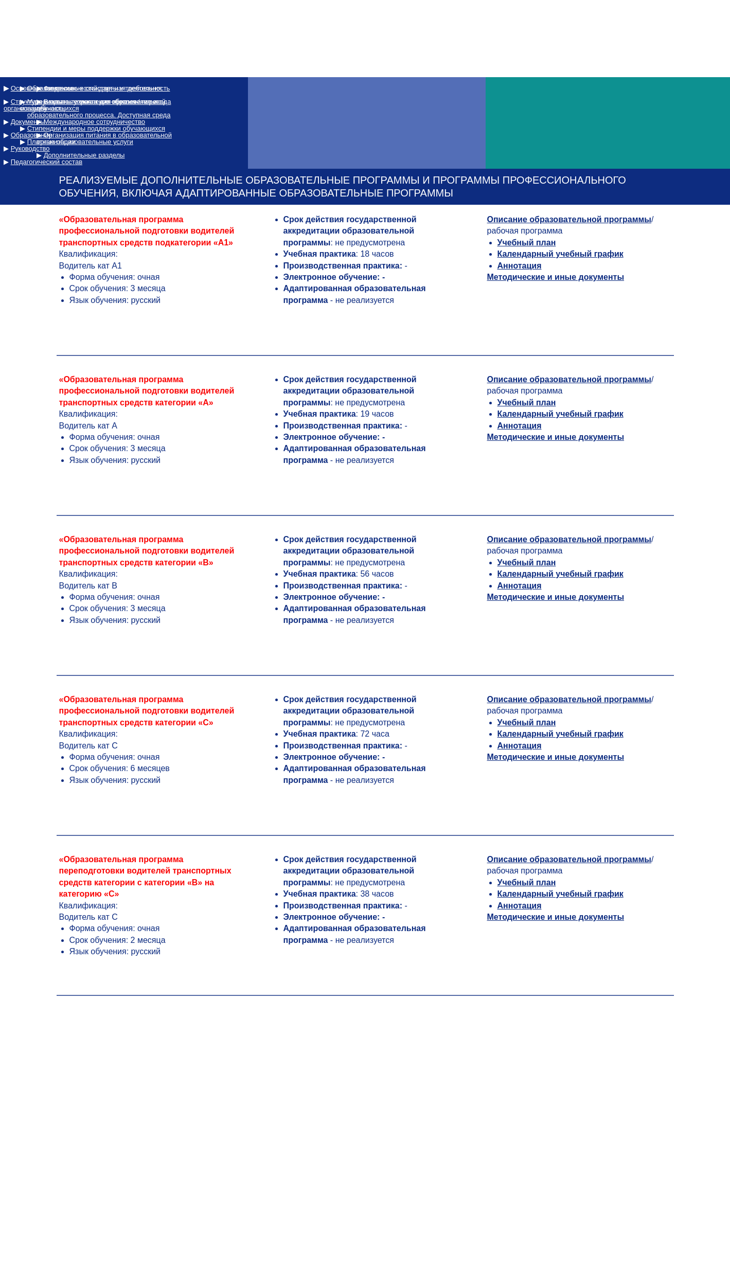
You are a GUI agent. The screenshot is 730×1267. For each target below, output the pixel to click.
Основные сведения (42, 88)
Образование (31, 135)
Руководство (30, 148)
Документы (28, 122)
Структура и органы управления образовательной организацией (85, 105)
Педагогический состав (46, 162)
